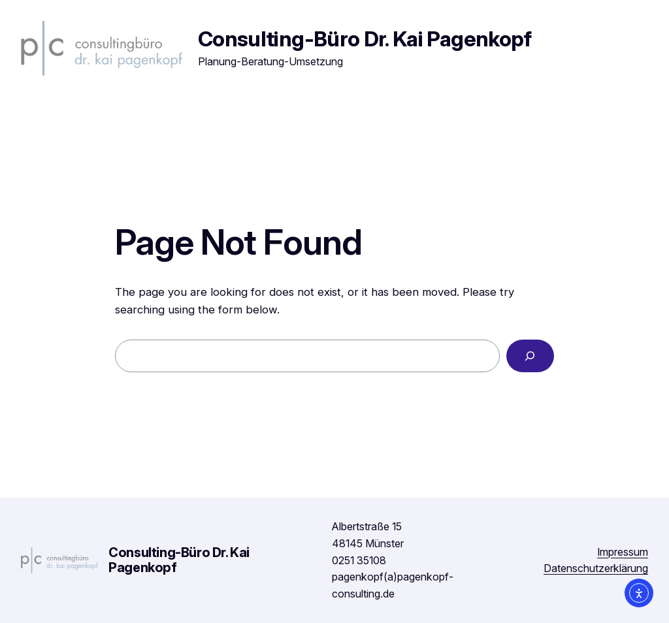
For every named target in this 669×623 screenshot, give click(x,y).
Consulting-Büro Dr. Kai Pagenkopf (365, 39)
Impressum (622, 551)
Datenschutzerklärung (596, 568)
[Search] (530, 356)
